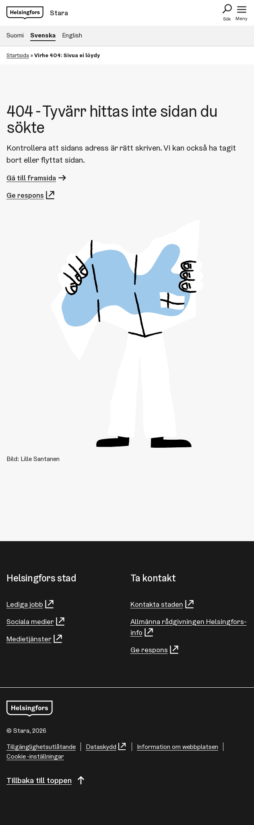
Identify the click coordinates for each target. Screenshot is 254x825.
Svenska (43, 35)
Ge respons (31, 195)
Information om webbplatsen (177, 746)
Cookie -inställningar (35, 756)
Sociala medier (36, 621)
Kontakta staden (162, 604)
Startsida (17, 55)
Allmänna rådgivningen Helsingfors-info (188, 627)
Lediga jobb (30, 604)
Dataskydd (106, 746)
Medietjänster (34, 638)
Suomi (15, 35)
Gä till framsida (37, 177)
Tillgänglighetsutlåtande (41, 746)
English (72, 35)
